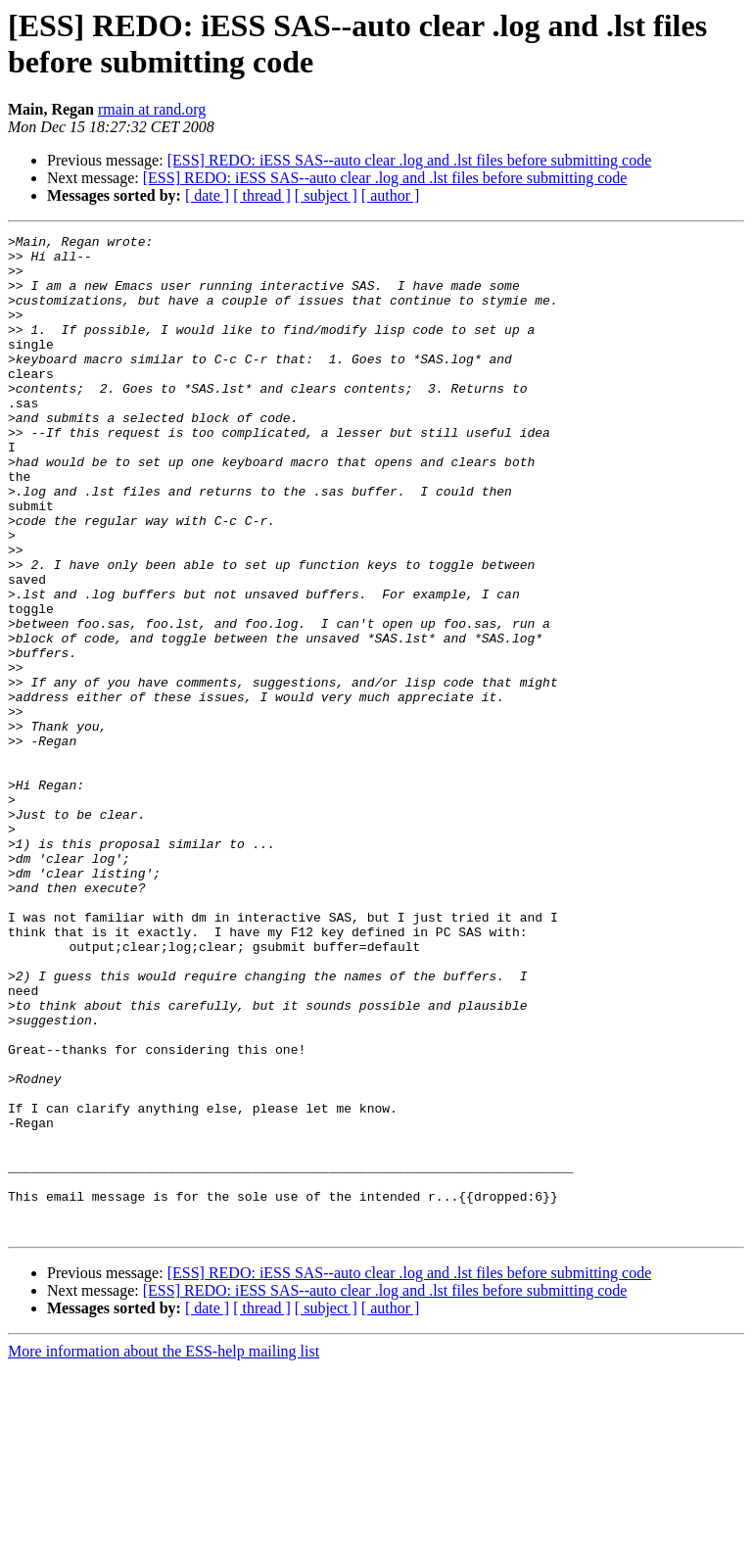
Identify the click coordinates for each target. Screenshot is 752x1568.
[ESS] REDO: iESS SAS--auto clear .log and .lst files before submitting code (409, 160)
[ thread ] (262, 195)
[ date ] (207, 195)
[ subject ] (326, 195)
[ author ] (390, 195)
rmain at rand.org (152, 109)
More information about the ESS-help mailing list (163, 1551)
